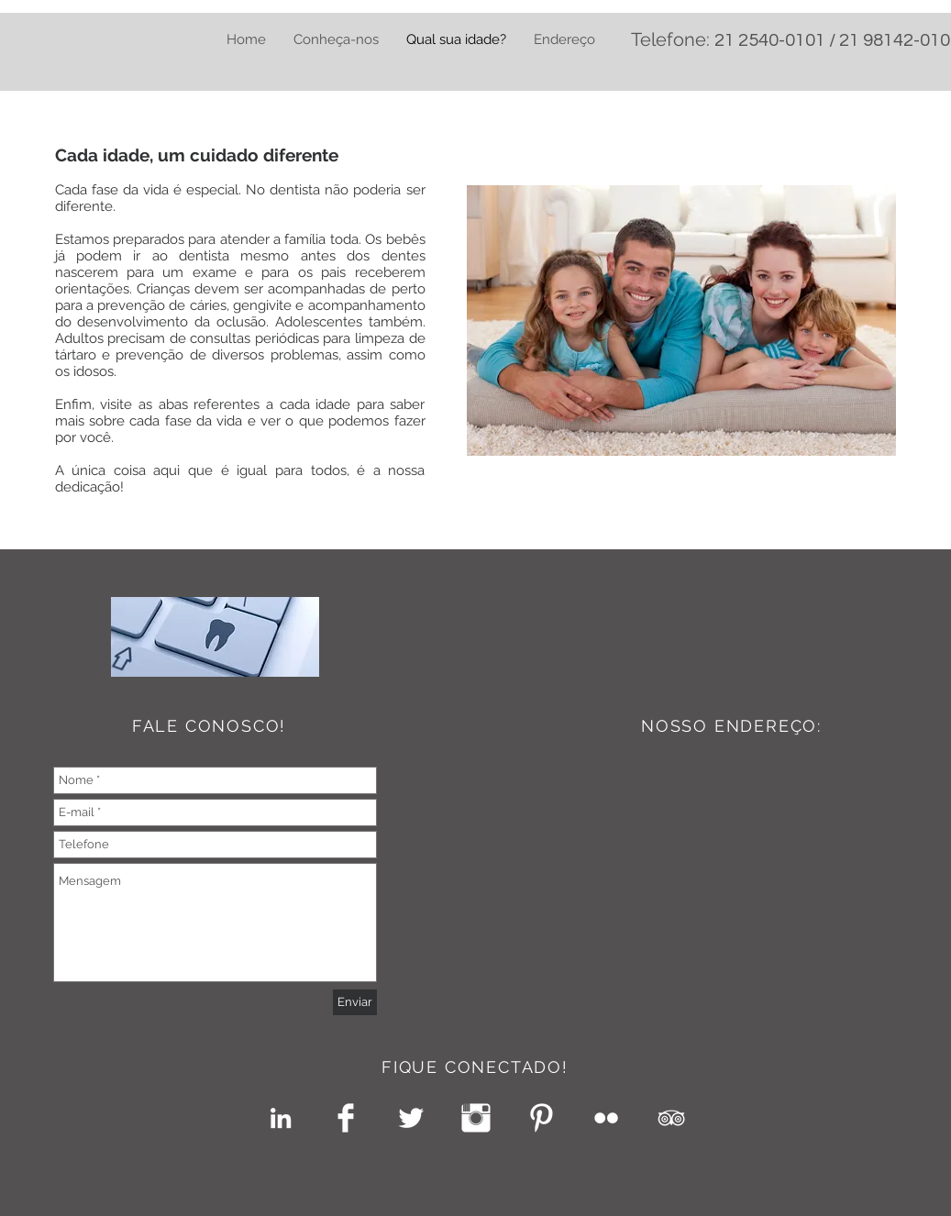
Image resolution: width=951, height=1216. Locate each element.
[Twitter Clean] (411, 1118)
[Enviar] (355, 1002)
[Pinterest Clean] (541, 1118)
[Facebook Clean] (345, 1118)
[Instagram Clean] (476, 1118)
